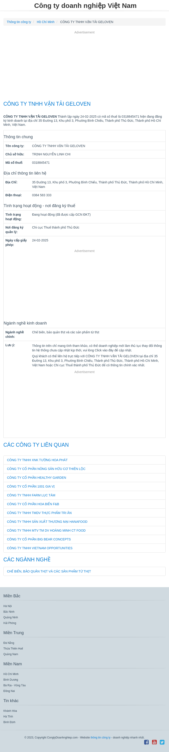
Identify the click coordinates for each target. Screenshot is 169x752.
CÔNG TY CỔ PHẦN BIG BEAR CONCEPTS (39, 539)
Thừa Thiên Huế (13, 648)
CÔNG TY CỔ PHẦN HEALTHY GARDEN (36, 477)
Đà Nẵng (8, 643)
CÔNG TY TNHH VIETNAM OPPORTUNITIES (40, 548)
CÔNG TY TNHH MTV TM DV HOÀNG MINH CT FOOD (46, 530)
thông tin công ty (100, 737)
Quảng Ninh (10, 617)
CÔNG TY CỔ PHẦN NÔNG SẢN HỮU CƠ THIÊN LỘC (46, 469)
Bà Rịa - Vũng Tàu (14, 685)
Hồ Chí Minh (11, 674)
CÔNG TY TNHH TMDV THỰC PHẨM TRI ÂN (39, 513)
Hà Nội (7, 606)
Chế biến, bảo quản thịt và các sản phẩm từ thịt (49, 571)
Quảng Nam (10, 654)
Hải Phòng (9, 623)
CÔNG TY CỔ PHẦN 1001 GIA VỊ (31, 486)
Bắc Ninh (8, 611)
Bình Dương (10, 679)
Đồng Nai (9, 691)
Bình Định (9, 722)
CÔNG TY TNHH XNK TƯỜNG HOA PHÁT (37, 460)
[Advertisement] (84, 66)
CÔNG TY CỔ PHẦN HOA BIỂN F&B (33, 504)
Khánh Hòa (10, 710)
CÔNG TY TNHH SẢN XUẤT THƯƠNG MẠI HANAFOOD (47, 521)
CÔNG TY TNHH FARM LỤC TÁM (31, 495)
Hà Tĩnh (8, 716)
